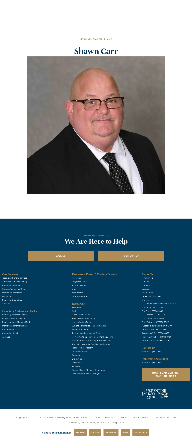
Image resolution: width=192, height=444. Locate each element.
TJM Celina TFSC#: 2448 (152, 307)
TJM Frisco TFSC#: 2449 (152, 311)
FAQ (74, 311)
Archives (6, 304)
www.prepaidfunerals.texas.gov (86, 374)
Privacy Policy (140, 417)
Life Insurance (78, 359)
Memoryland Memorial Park (14, 326)
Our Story (146, 285)
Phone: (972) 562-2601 (151, 352)
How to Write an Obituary (83, 318)
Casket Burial (8, 329)
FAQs (123, 417)
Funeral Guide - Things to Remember (88, 370)
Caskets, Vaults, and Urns (13, 289)
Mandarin (111, 433)
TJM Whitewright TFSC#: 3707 (155, 322)
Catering (76, 355)
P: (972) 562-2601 (104, 417)
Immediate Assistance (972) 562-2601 (172, 4)
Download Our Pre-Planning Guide (165, 374)
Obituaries (119, 4)
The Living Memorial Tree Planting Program (91, 344)
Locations (102, 4)
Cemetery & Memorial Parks (14, 315)
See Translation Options (140, 5)
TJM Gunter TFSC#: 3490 (153, 318)
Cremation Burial (10, 333)
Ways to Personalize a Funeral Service (89, 326)
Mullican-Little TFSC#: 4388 (154, 330)
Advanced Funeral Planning (14, 282)
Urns (74, 289)
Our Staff (146, 282)
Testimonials (147, 278)
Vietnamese (140, 433)
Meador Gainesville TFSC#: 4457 (156, 340)
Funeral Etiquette (80, 329)
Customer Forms (80, 352)
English (80, 433)
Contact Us (131, 256)
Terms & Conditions (165, 417)
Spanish (95, 433)
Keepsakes (77, 278)
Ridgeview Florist (80, 282)
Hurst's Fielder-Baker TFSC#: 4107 (157, 326)
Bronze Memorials (80, 296)
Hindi (125, 433)
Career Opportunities (151, 296)
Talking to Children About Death (86, 333)
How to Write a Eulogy (82, 322)
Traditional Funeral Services (14, 278)
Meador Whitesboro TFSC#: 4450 (156, 337)
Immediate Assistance (12, 293)
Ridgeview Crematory (12, 300)
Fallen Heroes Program (82, 348)
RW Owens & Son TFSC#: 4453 (155, 333)
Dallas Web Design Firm (111, 423)
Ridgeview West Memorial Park (16, 322)
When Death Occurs (81, 315)
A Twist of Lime (79, 285)
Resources (76, 307)
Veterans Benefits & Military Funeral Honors (91, 340)
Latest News (147, 293)
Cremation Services (11, 285)
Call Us (61, 256)
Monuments (77, 293)
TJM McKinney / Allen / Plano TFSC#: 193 (159, 304)
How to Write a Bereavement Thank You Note (92, 337)
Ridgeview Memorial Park (13, 318)
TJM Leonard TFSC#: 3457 (153, 315)
